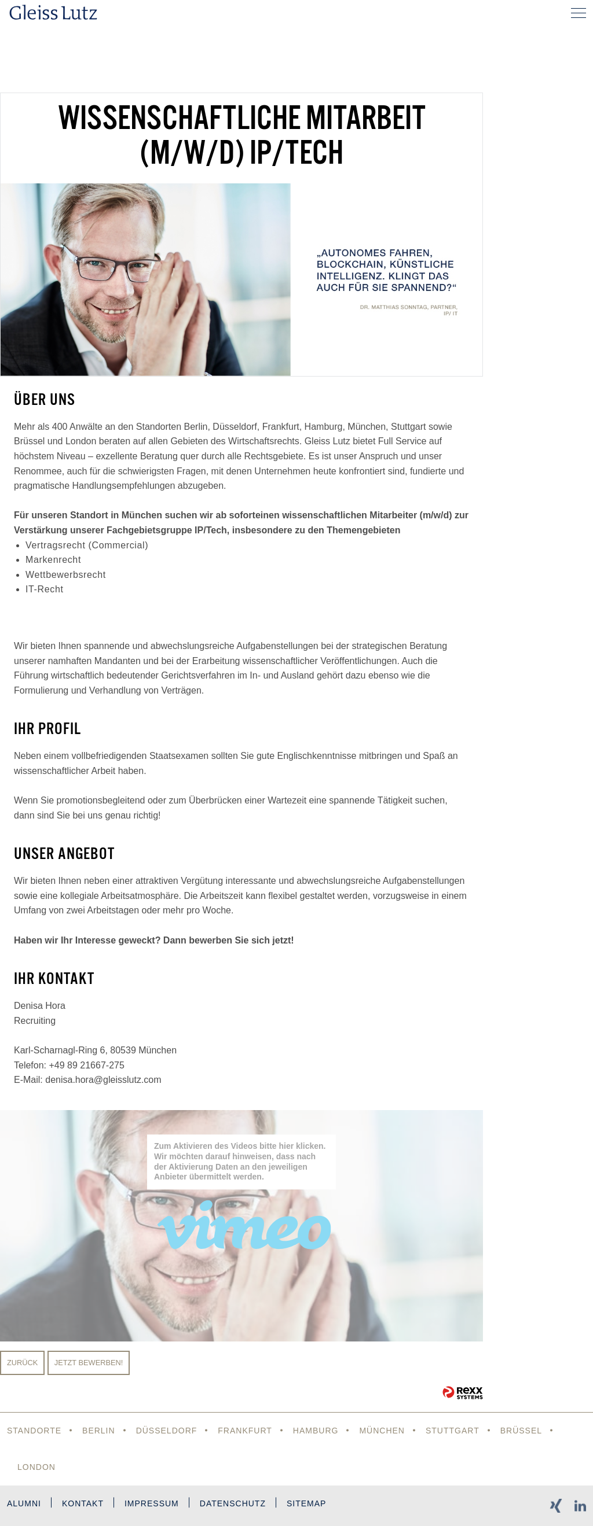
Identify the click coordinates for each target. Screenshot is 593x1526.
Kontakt (83, 1503)
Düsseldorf (166, 1430)
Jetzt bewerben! (88, 1362)
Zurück (22, 1362)
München (382, 1430)
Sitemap (306, 1503)
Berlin (98, 1430)
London (36, 1467)
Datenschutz (233, 1503)
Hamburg (316, 1430)
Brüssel (521, 1430)
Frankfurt (245, 1430)
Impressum (152, 1503)
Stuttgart (452, 1430)
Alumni (24, 1503)
